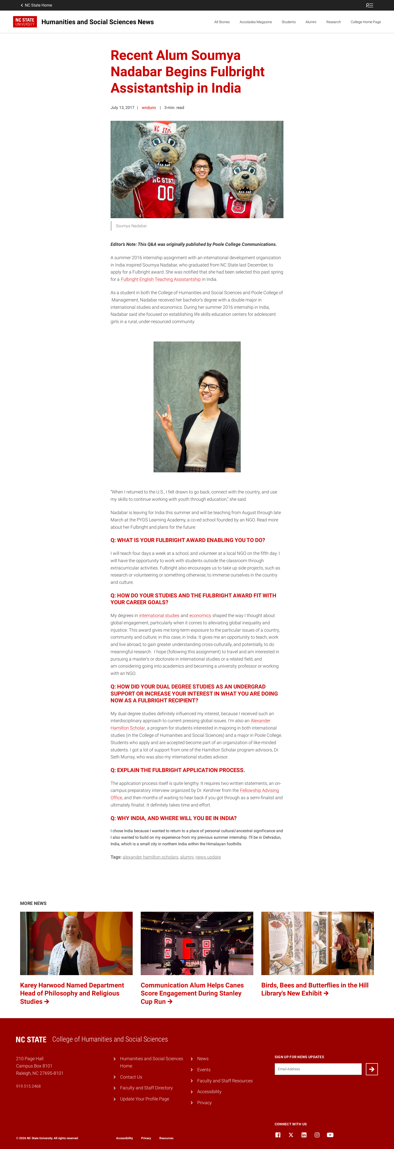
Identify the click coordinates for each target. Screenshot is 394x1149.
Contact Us (131, 1077)
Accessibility (209, 1091)
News (203, 1058)
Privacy (204, 1102)
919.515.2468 (28, 1086)
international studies (159, 615)
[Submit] (372, 1069)
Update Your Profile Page (144, 1098)
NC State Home (36, 5)
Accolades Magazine (256, 22)
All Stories (222, 22)
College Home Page (366, 22)
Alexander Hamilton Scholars (150, 857)
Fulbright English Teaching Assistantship (161, 279)
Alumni (311, 22)
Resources (166, 1138)
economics (200, 615)
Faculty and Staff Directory (146, 1087)
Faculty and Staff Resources (225, 1080)
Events (204, 1069)
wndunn (149, 107)
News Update (208, 857)
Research (333, 22)
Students (289, 22)
